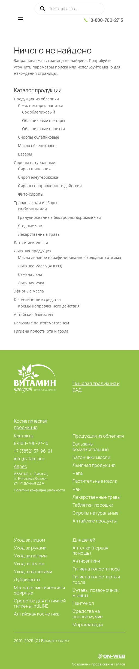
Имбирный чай (32, 208)
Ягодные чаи (30, 225)
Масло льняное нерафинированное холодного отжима (69, 257)
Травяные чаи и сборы (35, 202)
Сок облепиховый (38, 112)
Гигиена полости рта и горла (41, 331)
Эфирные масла (29, 291)
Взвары (25, 154)
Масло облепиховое (36, 145)
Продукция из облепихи (36, 98)
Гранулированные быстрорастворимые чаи (59, 217)
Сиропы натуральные (34, 162)
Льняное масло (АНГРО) (40, 265)
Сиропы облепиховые (38, 137)
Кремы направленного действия (49, 306)
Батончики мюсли (31, 242)
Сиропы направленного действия (50, 185)
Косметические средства (37, 299)
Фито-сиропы (30, 194)
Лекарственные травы (39, 234)
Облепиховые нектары (43, 120)
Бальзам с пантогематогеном (41, 322)
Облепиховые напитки (43, 128)
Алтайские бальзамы (33, 314)
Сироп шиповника (35, 168)
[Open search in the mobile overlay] (69, 8)
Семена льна (30, 274)
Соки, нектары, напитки (40, 105)
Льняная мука (31, 282)
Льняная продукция (33, 250)
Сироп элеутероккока (38, 177)
